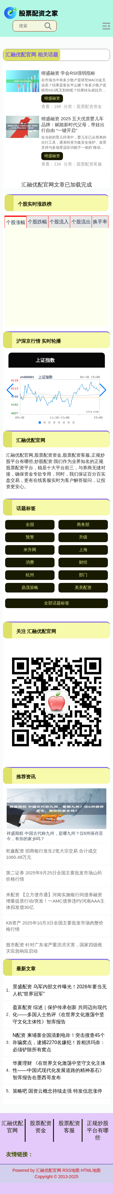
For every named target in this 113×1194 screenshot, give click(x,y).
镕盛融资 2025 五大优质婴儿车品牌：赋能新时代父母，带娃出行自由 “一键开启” (73, 124)
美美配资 (83, 587)
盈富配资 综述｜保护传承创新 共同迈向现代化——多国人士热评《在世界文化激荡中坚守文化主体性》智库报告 (60, 1014)
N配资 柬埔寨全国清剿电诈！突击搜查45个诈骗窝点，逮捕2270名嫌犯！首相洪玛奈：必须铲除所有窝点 (59, 1042)
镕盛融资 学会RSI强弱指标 (68, 73)
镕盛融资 (52, 98)
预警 (30, 537)
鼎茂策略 (29, 587)
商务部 (83, 524)
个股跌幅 (37, 221)
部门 (83, 574)
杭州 (30, 574)
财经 (83, 562)
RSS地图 (71, 1170)
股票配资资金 (41, 1126)
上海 (83, 549)
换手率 (100, 221)
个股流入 (59, 221)
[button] (10, 390)
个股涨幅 (15, 222)
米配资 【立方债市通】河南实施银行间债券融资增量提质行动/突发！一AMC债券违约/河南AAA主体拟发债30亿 (55, 901)
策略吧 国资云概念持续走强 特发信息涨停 (57, 1091)
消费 (30, 562)
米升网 (30, 549)
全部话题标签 (56, 603)
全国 (30, 524)
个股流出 (81, 221)
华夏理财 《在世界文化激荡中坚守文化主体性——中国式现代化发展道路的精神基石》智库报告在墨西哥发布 (59, 1070)
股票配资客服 (69, 1126)
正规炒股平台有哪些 (97, 1130)
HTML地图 (91, 1170)
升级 (83, 537)
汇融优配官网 (12, 1126)
